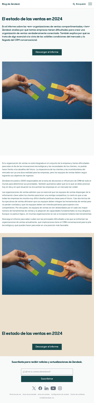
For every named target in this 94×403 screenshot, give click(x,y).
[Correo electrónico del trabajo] (47, 372)
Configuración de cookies (60, 394)
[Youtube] (53, 388)
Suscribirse (47, 379)
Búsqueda (79, 4)
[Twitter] (34, 388)
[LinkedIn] (46, 388)
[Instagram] (60, 388)
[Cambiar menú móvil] (90, 4)
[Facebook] (40, 388)
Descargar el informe (47, 52)
